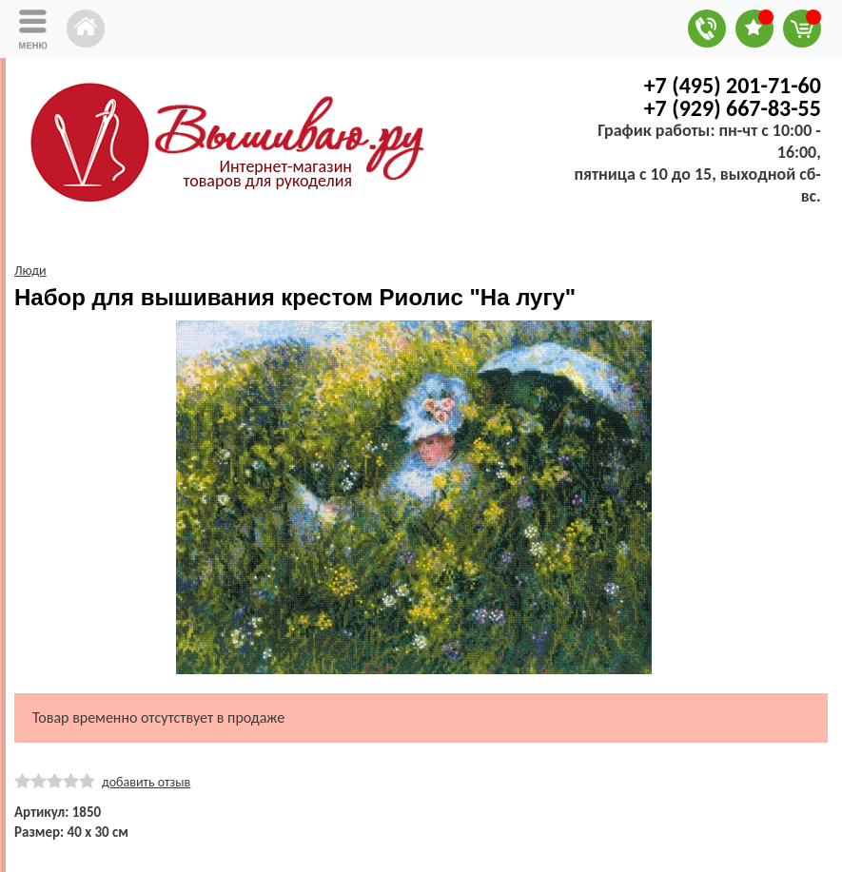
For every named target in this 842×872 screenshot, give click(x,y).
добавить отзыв (146, 782)
